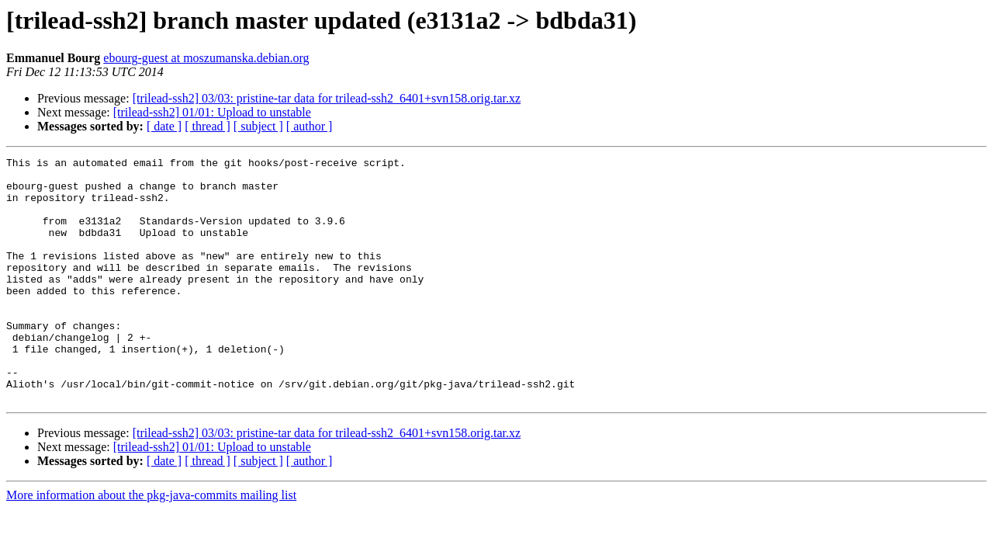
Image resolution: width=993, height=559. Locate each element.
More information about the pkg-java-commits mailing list (151, 543)
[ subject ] (258, 126)
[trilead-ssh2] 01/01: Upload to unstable (212, 112)
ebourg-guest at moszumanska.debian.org (206, 57)
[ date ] (164, 126)
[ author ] (309, 126)
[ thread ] (207, 126)
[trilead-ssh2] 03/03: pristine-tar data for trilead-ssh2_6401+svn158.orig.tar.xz (327, 98)
